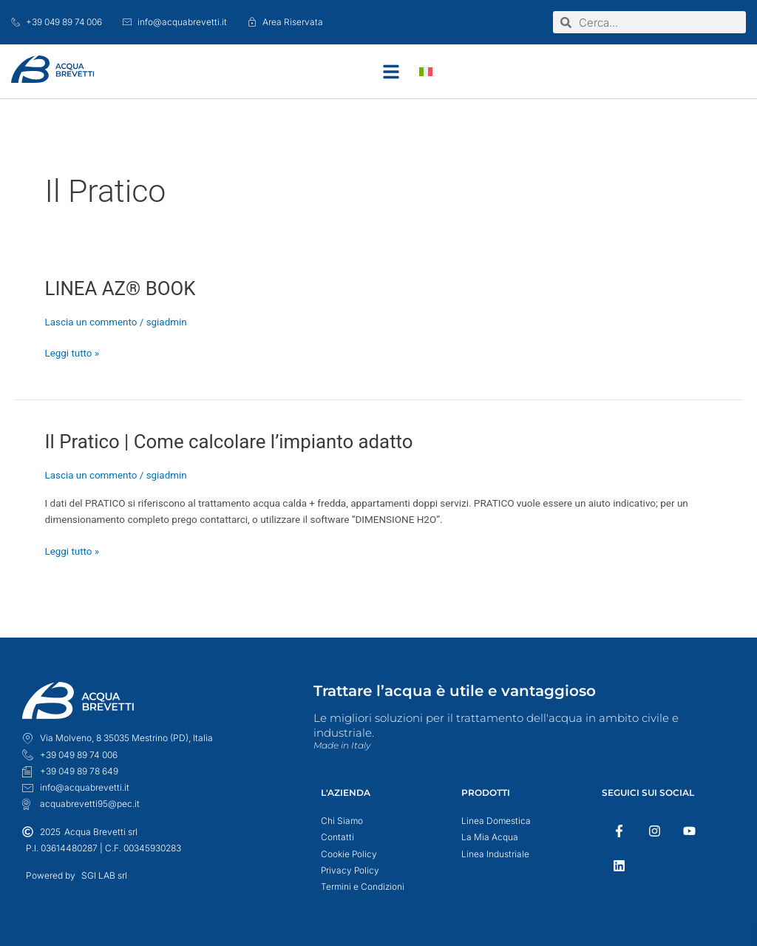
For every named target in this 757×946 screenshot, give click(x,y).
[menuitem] (426, 71)
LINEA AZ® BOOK (121, 288)
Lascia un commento (91, 322)
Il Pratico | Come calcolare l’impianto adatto (230, 441)
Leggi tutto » (72, 352)
